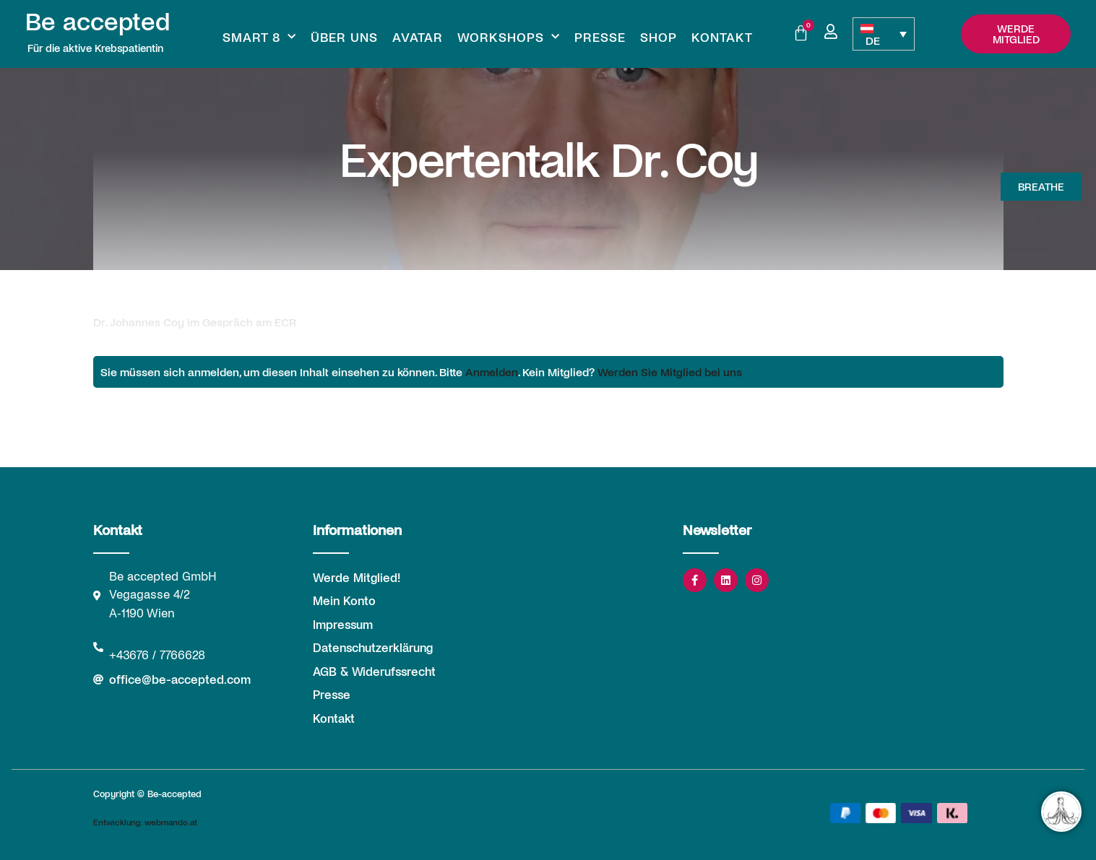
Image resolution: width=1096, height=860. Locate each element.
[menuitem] (883, 34)
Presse (600, 37)
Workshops (508, 37)
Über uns (344, 37)
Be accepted (97, 20)
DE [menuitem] (873, 40)
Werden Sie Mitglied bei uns (669, 371)
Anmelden (491, 371)
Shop (658, 37)
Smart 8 (259, 37)
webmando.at (170, 822)
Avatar (417, 37)
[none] (883, 34)
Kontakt (722, 37)
